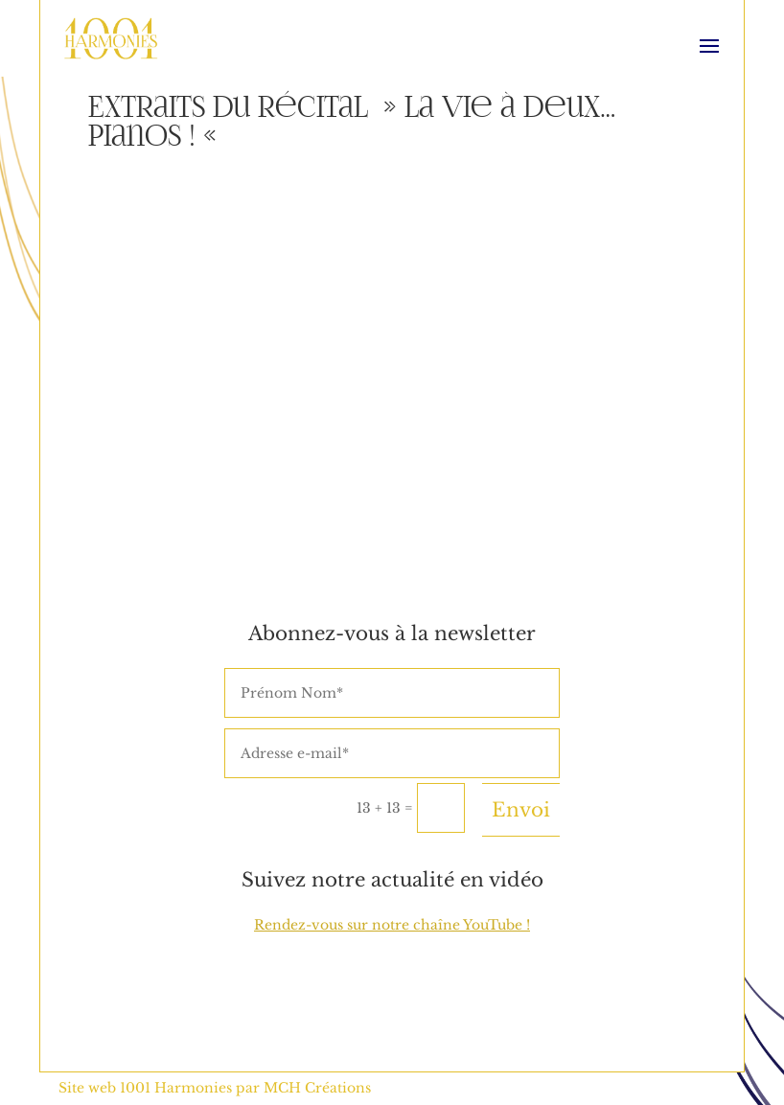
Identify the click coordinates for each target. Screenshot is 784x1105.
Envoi (521, 809)
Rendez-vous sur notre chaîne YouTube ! (392, 924)
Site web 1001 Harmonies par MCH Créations (214, 1087)
